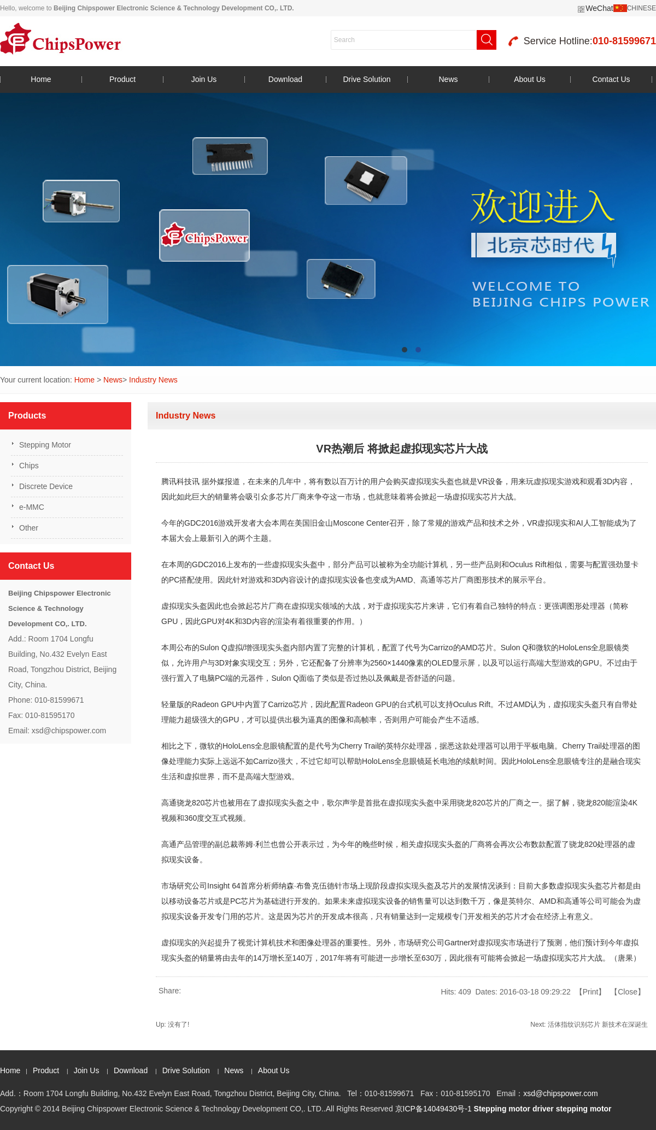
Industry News (153, 379)
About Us (530, 79)
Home (41, 79)
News (448, 79)
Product (122, 79)
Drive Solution (366, 79)
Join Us (204, 79)
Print (591, 991)
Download (285, 79)
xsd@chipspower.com (560, 1093)
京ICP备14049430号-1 (433, 1108)
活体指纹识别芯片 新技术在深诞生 (598, 1024)
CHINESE (641, 8)
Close (627, 991)
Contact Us (611, 79)
